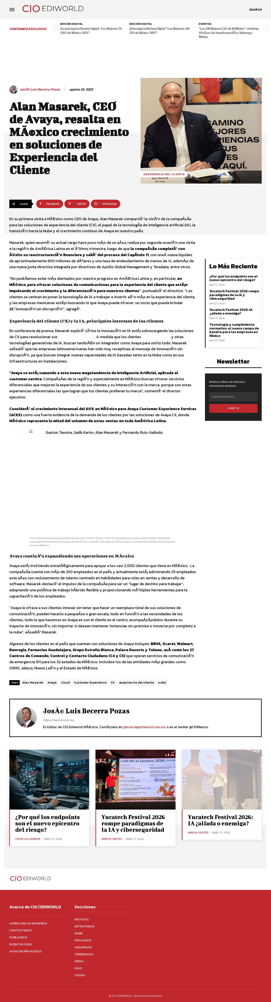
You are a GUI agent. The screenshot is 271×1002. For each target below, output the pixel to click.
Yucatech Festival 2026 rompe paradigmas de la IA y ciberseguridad (234, 294)
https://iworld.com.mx (58, 720)
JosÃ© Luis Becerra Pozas (40, 89)
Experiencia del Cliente (164, 174)
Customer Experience (90, 682)
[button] (255, 9)
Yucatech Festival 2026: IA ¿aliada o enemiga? (231, 311)
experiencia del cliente (136, 682)
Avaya (52, 682)
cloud (65, 682)
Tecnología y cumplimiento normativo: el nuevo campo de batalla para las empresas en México (234, 330)
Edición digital (71, 23)
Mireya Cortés (111, 839)
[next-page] (266, 27)
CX (113, 682)
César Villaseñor (27, 839)
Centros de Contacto (76, 337)
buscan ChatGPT (156, 337)
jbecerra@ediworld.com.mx (144, 726)
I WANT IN (233, 408)
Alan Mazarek (32, 682)
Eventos (205, 23)
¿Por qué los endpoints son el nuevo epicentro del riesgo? (233, 278)
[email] (233, 396)
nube (162, 682)
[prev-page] (55, 27)
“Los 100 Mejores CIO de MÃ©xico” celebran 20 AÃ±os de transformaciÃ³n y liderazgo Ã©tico (229, 33)
